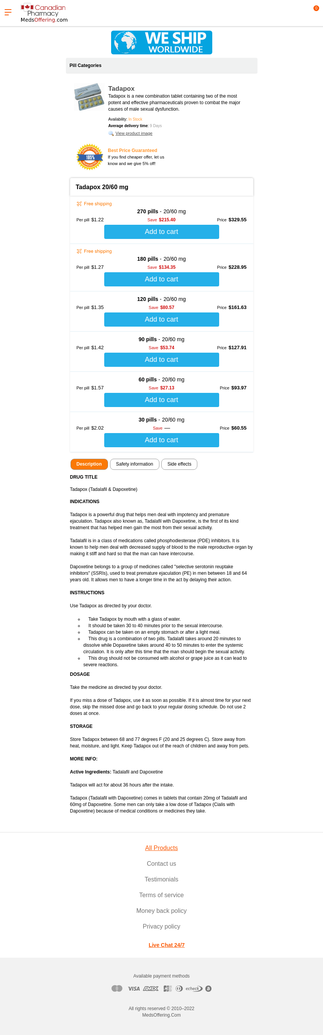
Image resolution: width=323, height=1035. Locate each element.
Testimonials (161, 879)
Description (89, 464)
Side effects (179, 464)
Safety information (134, 464)
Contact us (161, 863)
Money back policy (161, 910)
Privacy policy (161, 926)
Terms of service (161, 895)
